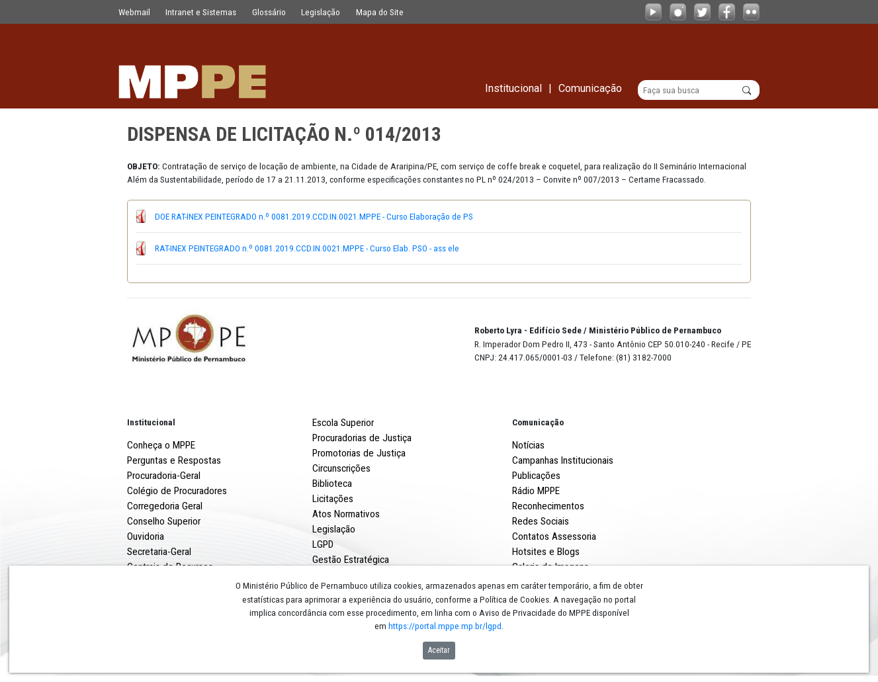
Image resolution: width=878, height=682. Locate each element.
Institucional (151, 422)
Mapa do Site (380, 12)
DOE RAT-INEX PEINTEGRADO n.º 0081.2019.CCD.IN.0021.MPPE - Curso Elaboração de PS (314, 216)
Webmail (134, 12)
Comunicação (538, 422)
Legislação (320, 12)
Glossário (269, 12)
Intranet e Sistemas (200, 12)
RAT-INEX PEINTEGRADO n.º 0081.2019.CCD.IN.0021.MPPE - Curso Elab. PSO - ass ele (307, 248)
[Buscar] (699, 90)
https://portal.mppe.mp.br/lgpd (445, 625)
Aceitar (439, 650)
